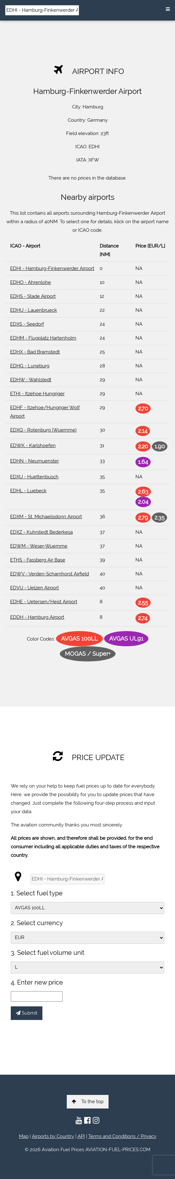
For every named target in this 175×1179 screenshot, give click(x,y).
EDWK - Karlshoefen (33, 445)
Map (23, 1136)
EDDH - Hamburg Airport (37, 617)
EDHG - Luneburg (29, 366)
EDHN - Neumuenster (34, 461)
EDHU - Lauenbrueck (33, 310)
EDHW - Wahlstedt (30, 380)
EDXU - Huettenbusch (34, 477)
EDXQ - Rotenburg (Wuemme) (43, 430)
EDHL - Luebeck (28, 491)
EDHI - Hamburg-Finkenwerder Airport (52, 268)
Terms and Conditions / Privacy (122, 1136)
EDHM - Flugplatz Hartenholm (43, 338)
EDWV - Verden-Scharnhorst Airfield (49, 574)
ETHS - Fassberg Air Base (37, 560)
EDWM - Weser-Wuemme (38, 546)
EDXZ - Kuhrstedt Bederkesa (41, 532)
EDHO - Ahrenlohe (30, 282)
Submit (26, 1013)
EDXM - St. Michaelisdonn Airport (46, 516)
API (81, 1136)
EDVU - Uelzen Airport (34, 588)
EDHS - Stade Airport (33, 296)
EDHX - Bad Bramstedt (35, 352)
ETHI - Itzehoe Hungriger (37, 393)
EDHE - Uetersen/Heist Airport (43, 602)
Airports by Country (53, 1136)
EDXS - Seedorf (27, 324)
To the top (87, 1101)
